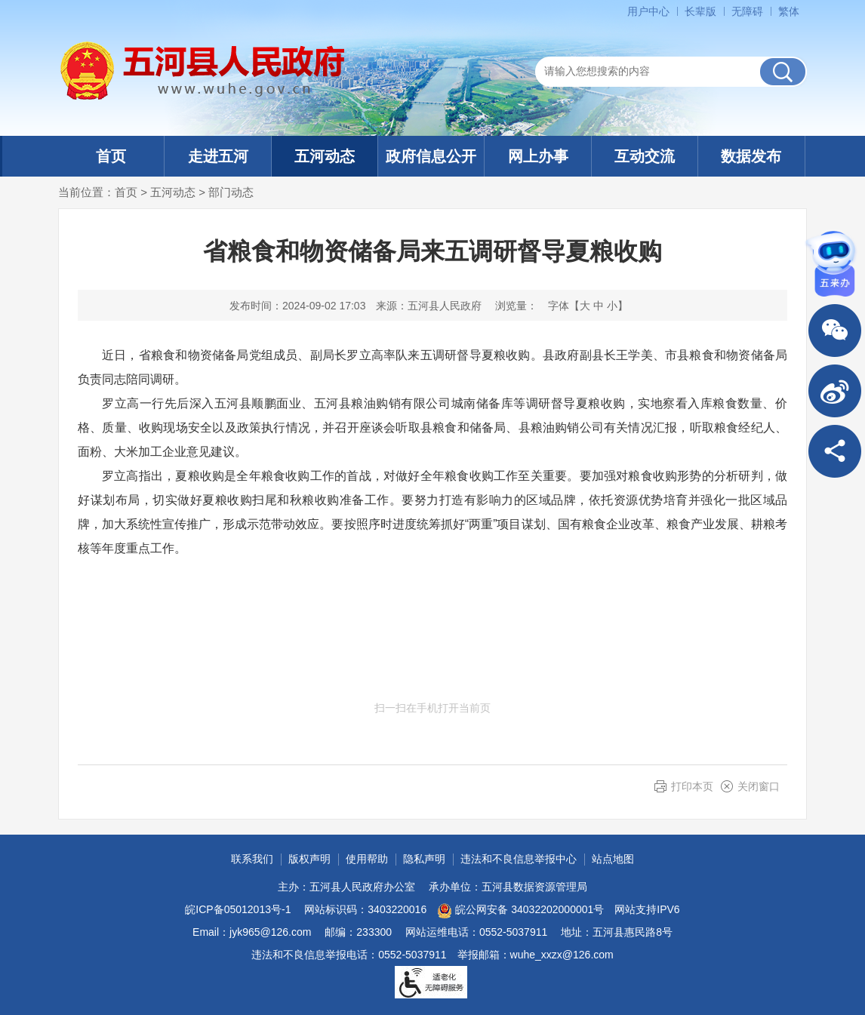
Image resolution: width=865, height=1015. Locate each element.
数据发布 (751, 156)
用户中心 (648, 11)
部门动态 (231, 192)
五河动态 (324, 156)
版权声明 (309, 859)
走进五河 (218, 156)
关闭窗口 (758, 786)
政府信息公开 (431, 156)
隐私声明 (424, 859)
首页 (111, 156)
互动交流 (644, 156)
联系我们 (252, 859)
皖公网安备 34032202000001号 (520, 910)
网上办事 (538, 156)
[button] (700, 11)
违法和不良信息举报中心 (518, 859)
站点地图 (613, 859)
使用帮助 (367, 859)
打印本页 (692, 786)
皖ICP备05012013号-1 (238, 909)
